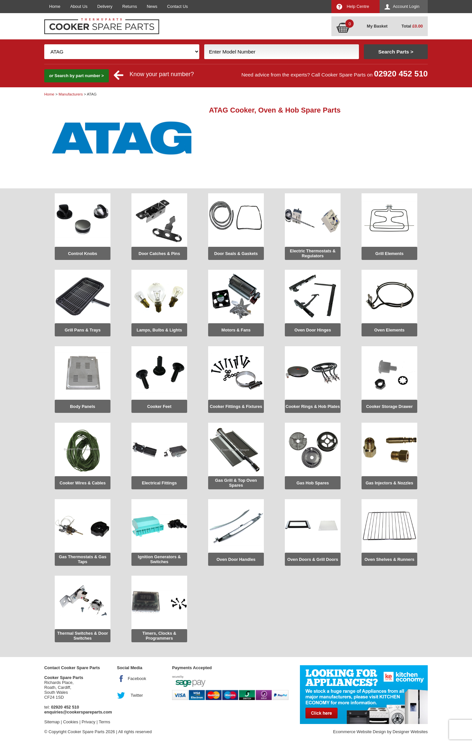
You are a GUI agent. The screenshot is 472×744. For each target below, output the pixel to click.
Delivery (104, 6)
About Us (79, 6)
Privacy (88, 721)
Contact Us (177, 6)
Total (412, 26)
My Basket (377, 26)
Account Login (406, 6)
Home (54, 6)
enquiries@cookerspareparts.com (78, 712)
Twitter (136, 695)
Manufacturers (71, 94)
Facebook (137, 678)
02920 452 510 (401, 73)
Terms (104, 721)
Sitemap (52, 721)
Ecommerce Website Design (359, 731)
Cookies (70, 721)
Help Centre (358, 6)
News (152, 6)
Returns (129, 6)
